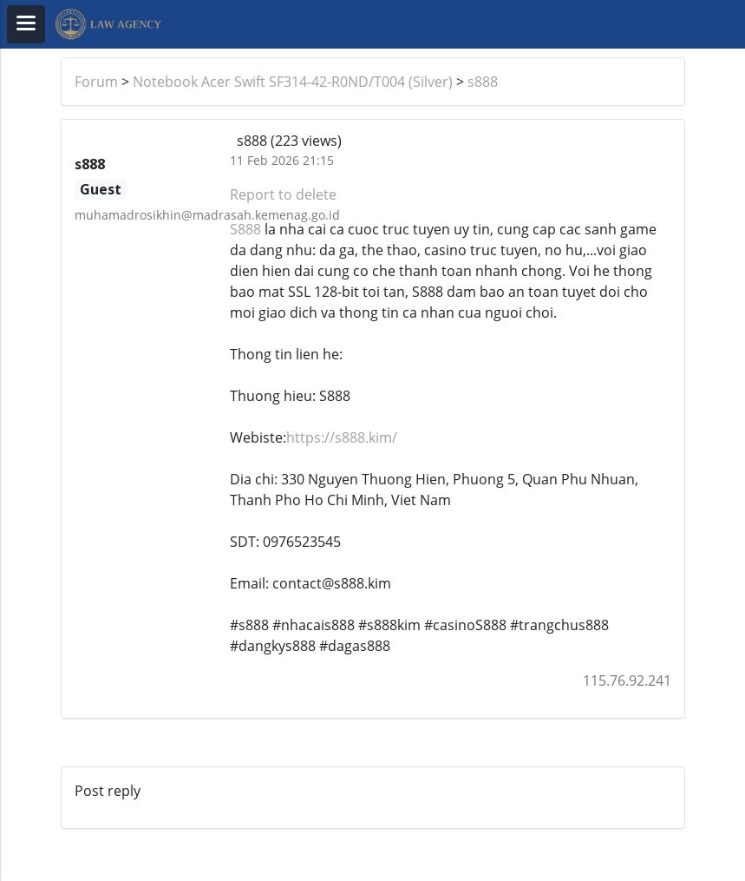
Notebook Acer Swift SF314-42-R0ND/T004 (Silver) (293, 81)
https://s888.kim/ (341, 437)
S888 (245, 229)
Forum (96, 81)
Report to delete (283, 194)
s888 (482, 81)
